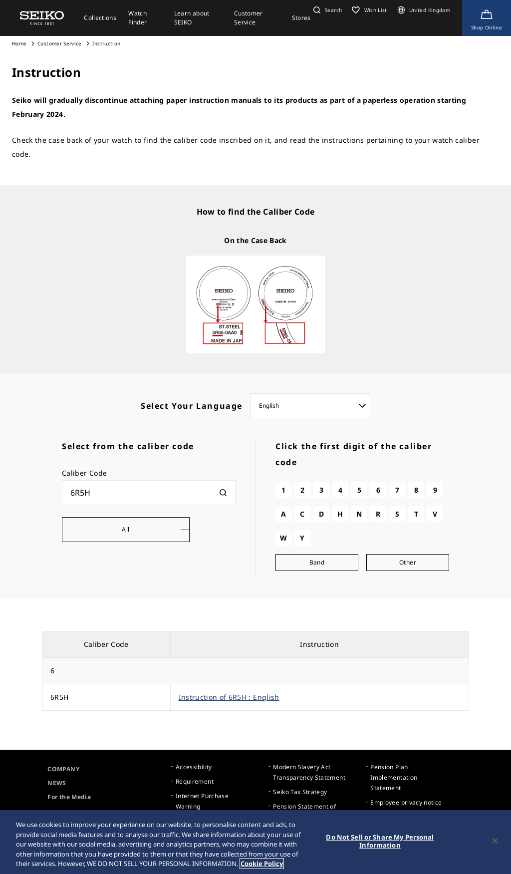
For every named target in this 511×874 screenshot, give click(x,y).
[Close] (495, 841)
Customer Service (59, 43)
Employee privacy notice (406, 802)
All (125, 529)
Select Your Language (192, 405)
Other (407, 562)
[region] (255, 842)
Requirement (195, 781)
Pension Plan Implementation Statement (393, 777)
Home (19, 43)
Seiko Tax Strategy (300, 792)
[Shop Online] (486, 18)
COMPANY (63, 769)
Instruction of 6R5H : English (229, 697)
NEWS (56, 783)
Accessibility (194, 767)
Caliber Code (84, 473)
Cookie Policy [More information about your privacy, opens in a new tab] (262, 863)
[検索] (223, 493)
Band (316, 562)
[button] (326, 10)
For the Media (69, 797)
